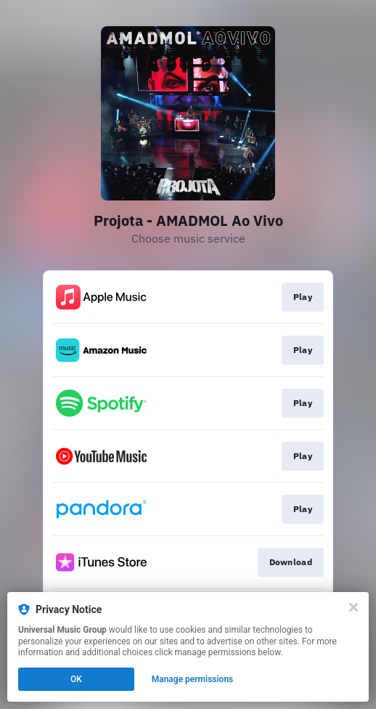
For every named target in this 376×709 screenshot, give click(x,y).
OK (76, 679)
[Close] (353, 607)
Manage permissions (193, 679)
